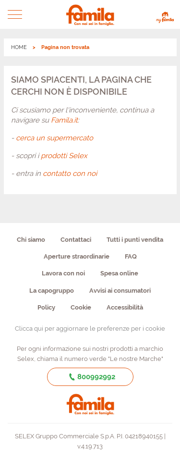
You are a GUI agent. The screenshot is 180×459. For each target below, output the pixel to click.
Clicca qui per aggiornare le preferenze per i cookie (90, 328)
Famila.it (64, 120)
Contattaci (75, 239)
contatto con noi (70, 173)
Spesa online (119, 273)
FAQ (131, 256)
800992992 (90, 377)
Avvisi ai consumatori (120, 290)
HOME (19, 47)
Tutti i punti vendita (135, 239)
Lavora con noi (63, 273)
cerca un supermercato (54, 138)
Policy (46, 307)
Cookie (81, 307)
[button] (15, 14)
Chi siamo (31, 239)
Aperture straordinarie (76, 256)
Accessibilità (125, 307)
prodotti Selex (64, 155)
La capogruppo (51, 290)
